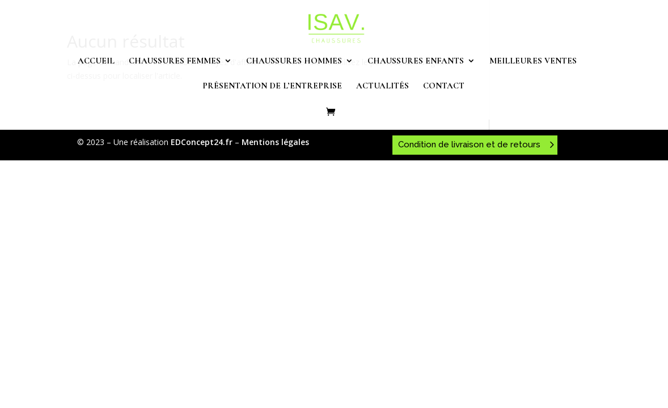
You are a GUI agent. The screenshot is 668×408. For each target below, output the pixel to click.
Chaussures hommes (294, 61)
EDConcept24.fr (203, 142)
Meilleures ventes (533, 61)
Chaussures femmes (175, 61)
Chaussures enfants (415, 61)
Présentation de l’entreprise (272, 86)
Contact (443, 86)
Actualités (382, 86)
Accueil (96, 61)
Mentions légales (275, 142)
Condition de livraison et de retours (469, 144)
